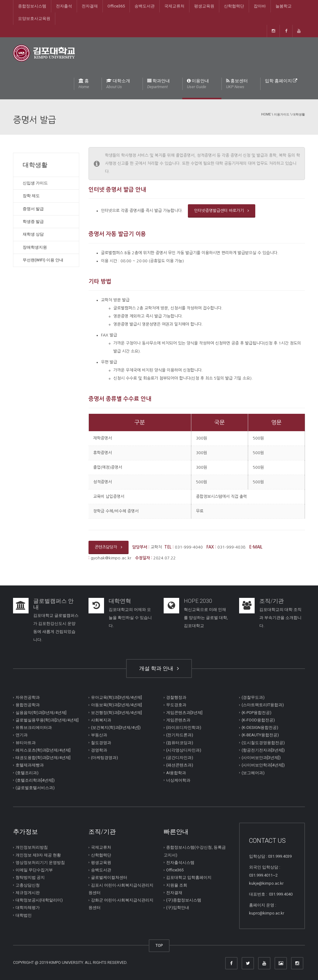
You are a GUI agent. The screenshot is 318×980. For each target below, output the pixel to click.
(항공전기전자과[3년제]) (263, 750)
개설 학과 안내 (159, 668)
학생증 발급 (33, 221)
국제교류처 (174, 6)
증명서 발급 (33, 208)
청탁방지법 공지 (30, 877)
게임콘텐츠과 (178, 720)
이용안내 (198, 84)
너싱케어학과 (178, 780)
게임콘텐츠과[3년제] (184, 712)
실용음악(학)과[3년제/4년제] (41, 712)
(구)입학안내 (177, 907)
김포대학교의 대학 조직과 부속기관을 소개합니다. (280, 617)
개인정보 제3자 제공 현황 (38, 854)
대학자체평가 (28, 907)
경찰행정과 (176, 697)
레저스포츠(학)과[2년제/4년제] (43, 750)
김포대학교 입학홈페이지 (188, 877)
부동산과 (99, 735)
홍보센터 (237, 84)
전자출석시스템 (180, 862)
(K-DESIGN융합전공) (260, 727)
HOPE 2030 (198, 601)
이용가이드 (281, 114)
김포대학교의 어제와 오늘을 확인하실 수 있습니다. (130, 617)
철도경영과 (101, 742)
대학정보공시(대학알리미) (39, 900)
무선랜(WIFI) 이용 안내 (43, 260)
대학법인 (24, 915)
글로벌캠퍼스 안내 (53, 604)
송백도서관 (144, 6)
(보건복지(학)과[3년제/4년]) (116, 727)
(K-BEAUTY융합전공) (260, 735)
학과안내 (158, 84)
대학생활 (299, 114)
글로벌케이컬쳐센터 (109, 877)
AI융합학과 (176, 772)
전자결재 (90, 6)
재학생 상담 (33, 234)
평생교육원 (204, 6)
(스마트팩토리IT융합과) (263, 704)
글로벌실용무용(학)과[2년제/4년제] (47, 720)
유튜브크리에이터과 (34, 727)
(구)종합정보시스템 (183, 900)
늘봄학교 (283, 6)
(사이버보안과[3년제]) (261, 757)
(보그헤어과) (253, 772)
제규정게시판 (28, 892)
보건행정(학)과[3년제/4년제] (116, 712)
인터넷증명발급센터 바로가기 (221, 211)
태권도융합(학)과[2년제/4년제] (43, 757)
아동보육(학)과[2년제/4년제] (116, 704)
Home (266, 114)
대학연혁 (120, 601)
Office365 (116, 6)
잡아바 (260, 6)
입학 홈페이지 (281, 80)
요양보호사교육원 (34, 18)
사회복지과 (101, 720)
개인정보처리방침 (32, 847)
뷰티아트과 (26, 742)
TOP (159, 945)
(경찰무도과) (253, 697)
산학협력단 (234, 6)
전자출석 (64, 6)
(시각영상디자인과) (183, 750)
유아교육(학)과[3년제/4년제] (116, 697)
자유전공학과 (28, 697)
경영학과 (99, 750)
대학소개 (118, 84)
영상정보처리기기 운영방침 (40, 862)
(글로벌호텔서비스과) (35, 787)
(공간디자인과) (179, 757)
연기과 (22, 735)
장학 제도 (31, 195)
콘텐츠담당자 (108, 547)
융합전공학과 (28, 704)
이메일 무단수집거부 (34, 870)
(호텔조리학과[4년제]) (35, 780)
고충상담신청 (28, 885)
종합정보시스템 (32, 6)
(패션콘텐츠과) (179, 765)
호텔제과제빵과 (30, 765)
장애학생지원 (35, 247)
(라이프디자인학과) (183, 727)
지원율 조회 (176, 885)
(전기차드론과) (179, 735)
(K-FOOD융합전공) (258, 720)
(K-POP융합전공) (256, 712)
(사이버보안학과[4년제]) (263, 765)
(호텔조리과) (27, 772)
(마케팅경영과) (104, 757)
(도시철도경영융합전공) (263, 742)
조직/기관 (271, 601)
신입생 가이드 (35, 183)
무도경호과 (176, 704)
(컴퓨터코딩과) (179, 742)
